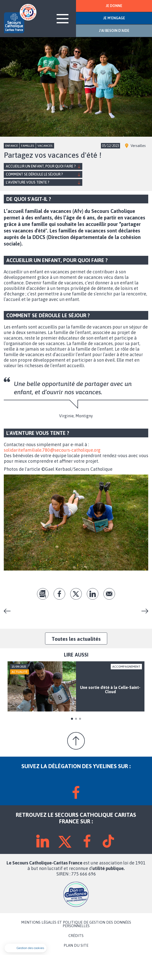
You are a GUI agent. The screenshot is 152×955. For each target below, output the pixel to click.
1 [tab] (72, 719)
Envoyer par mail (109, 594)
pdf (43, 594)
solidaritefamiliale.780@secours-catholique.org (52, 450)
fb (59, 594)
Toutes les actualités (76, 639)
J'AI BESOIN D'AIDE (114, 31)
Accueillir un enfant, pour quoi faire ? (41, 166)
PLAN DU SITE (76, 945)
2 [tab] (76, 719)
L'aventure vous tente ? (27, 182)
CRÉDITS (76, 935)
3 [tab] (80, 719)
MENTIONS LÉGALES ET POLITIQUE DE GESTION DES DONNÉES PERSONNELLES (76, 924)
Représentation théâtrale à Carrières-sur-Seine (143, 611)
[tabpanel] (76, 686)
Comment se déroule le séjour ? (34, 174)
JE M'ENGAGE (114, 18)
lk (92, 594)
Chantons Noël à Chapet (9, 611)
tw (76, 594)
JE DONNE (114, 6)
